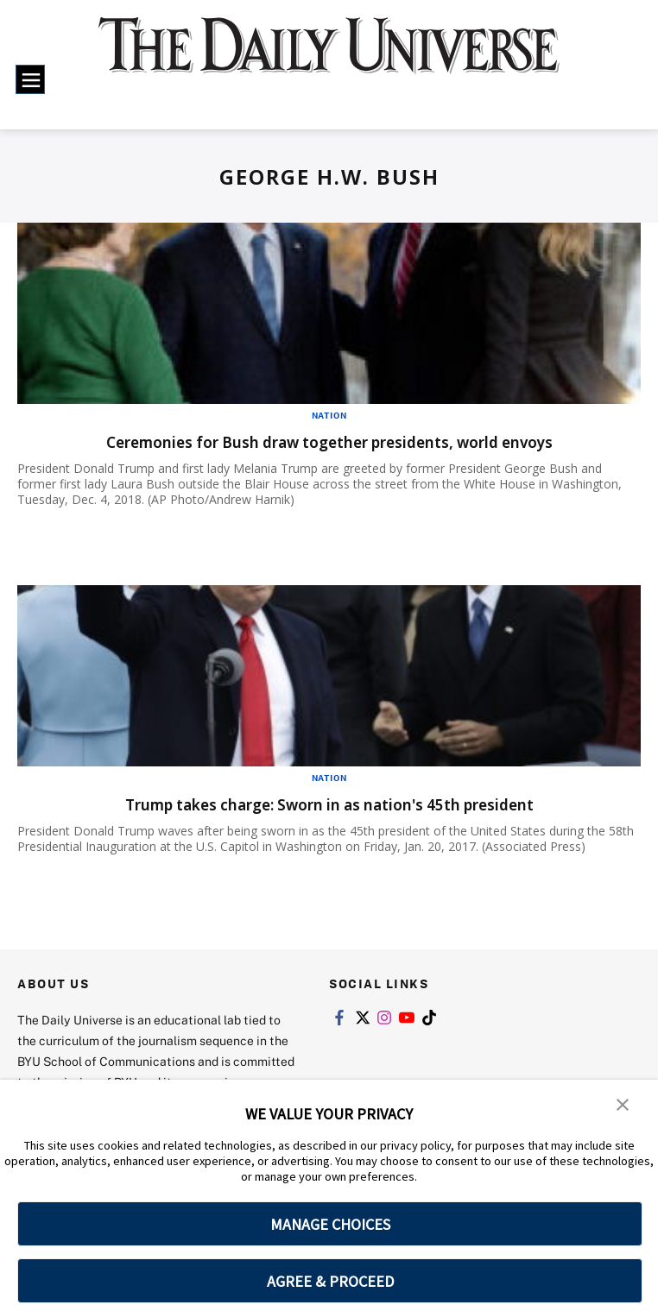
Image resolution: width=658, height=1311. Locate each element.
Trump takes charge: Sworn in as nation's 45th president (329, 804)
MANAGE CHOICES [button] (330, 1224)
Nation (329, 415)
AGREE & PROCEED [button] (330, 1281)
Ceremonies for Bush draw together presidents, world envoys (329, 441)
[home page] (328, 57)
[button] (623, 1104)
